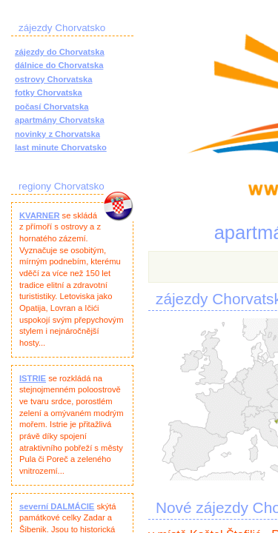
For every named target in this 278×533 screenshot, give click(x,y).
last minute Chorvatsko (61, 147)
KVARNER (39, 215)
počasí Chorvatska (52, 106)
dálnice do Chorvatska (59, 65)
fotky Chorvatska (48, 92)
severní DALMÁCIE (56, 506)
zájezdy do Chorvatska (60, 51)
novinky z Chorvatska (57, 134)
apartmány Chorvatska (60, 119)
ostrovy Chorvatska (53, 79)
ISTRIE (32, 378)
